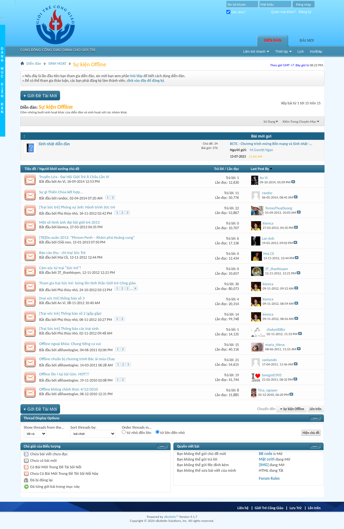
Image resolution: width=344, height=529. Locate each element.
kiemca (63, 227)
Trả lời (219, 169)
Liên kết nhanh (254, 51)
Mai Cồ (63, 257)
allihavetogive (68, 350)
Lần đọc (233, 169)
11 (237, 193)
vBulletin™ (171, 517)
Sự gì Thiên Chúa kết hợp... (61, 192)
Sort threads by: (83, 427)
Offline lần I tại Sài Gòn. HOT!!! (64, 374)
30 (237, 284)
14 (237, 314)
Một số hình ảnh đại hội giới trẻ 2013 (69, 222)
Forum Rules (269, 478)
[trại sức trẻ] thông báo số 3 (62, 298)
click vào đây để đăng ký (145, 80)
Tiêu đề (30, 169)
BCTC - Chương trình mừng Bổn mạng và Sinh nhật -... (271, 144)
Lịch (301, 51)
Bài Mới (307, 40)
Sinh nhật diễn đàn (54, 144)
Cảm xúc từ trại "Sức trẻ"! (60, 267)
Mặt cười (266, 459)
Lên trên (315, 409)
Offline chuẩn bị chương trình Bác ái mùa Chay (77, 358)
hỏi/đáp (136, 76)
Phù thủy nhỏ (68, 213)
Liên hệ (243, 508)
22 (237, 208)
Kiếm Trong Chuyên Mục (299, 122)
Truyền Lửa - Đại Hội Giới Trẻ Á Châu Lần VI (74, 176)
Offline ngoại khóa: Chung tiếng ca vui (70, 343)
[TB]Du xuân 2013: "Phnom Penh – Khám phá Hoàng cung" (87, 237)
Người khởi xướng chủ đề (59, 169)
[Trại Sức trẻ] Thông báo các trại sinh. (69, 328)
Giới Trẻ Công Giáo (269, 508)
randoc (63, 198)
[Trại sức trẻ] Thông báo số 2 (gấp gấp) (70, 313)
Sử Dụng (269, 122)
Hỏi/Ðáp (316, 51)
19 (237, 375)
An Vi (62, 181)
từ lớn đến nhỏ (170, 432)
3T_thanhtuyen (69, 272)
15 (237, 345)
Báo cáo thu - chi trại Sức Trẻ (62, 252)
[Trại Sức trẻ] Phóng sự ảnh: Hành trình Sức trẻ (77, 207)
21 (237, 360)
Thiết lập (281, 51)
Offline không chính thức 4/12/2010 (68, 389)
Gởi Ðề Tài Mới (40, 95)
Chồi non (64, 242)
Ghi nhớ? (235, 12)
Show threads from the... (44, 427)
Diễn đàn (272, 40)
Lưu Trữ (296, 508)
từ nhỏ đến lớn (136, 432)
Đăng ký (305, 12)
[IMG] (264, 464)
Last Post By (262, 169)
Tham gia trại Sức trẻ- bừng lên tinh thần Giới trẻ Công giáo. (88, 283)
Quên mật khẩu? (283, 12)
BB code (265, 453)
